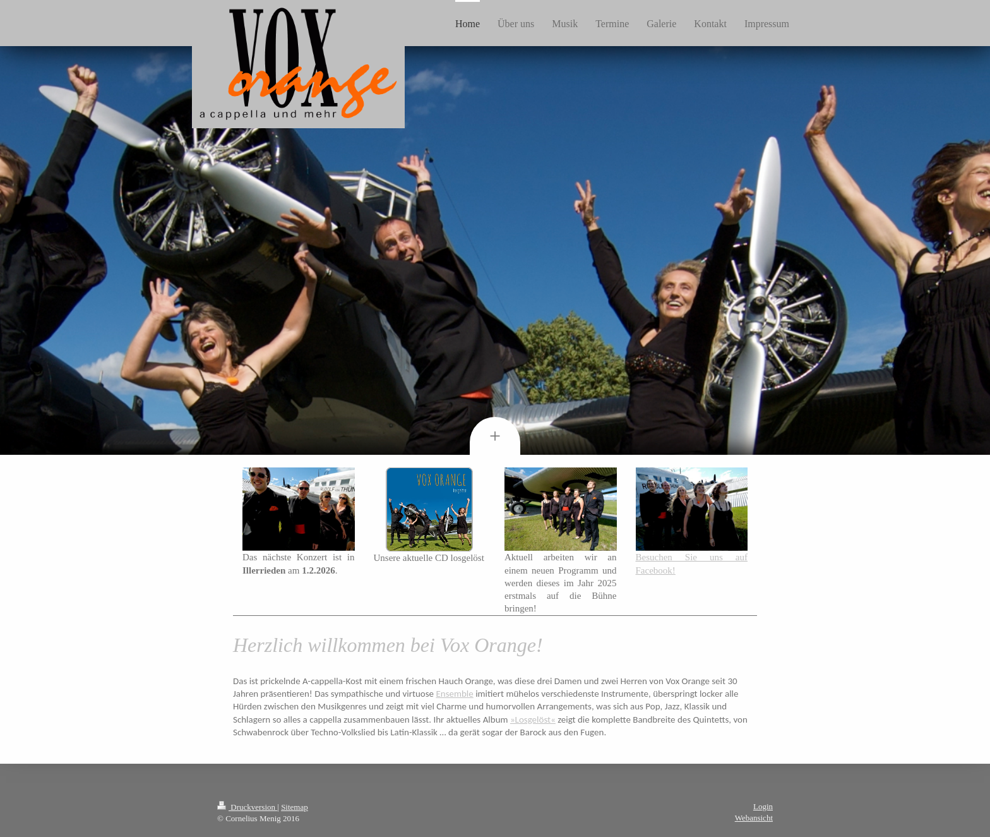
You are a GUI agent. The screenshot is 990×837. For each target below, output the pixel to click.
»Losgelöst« (533, 719)
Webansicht (754, 817)
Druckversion (247, 807)
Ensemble (454, 693)
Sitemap (294, 807)
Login (763, 806)
